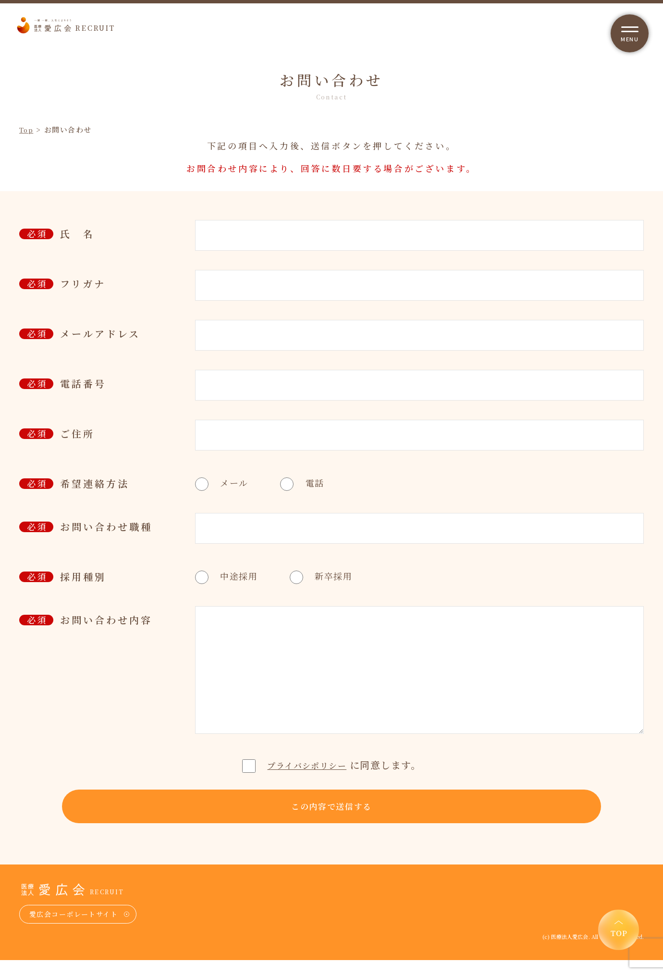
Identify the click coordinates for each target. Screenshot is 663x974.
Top (27, 129)
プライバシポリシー (307, 764)
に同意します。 (331, 764)
